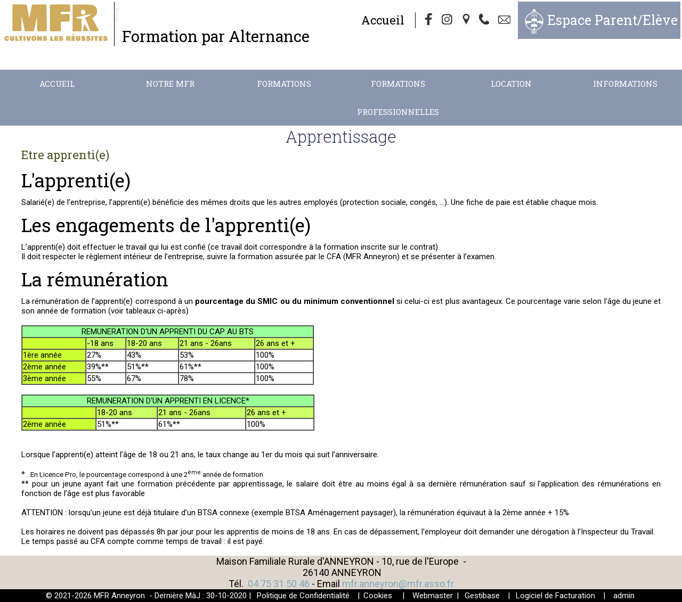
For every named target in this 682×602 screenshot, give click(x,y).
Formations (284, 83)
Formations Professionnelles (398, 97)
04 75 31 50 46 (279, 583)
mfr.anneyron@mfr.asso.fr (398, 583)
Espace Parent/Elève (612, 20)
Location (511, 83)
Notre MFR (170, 83)
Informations (625, 83)
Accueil (382, 20)
